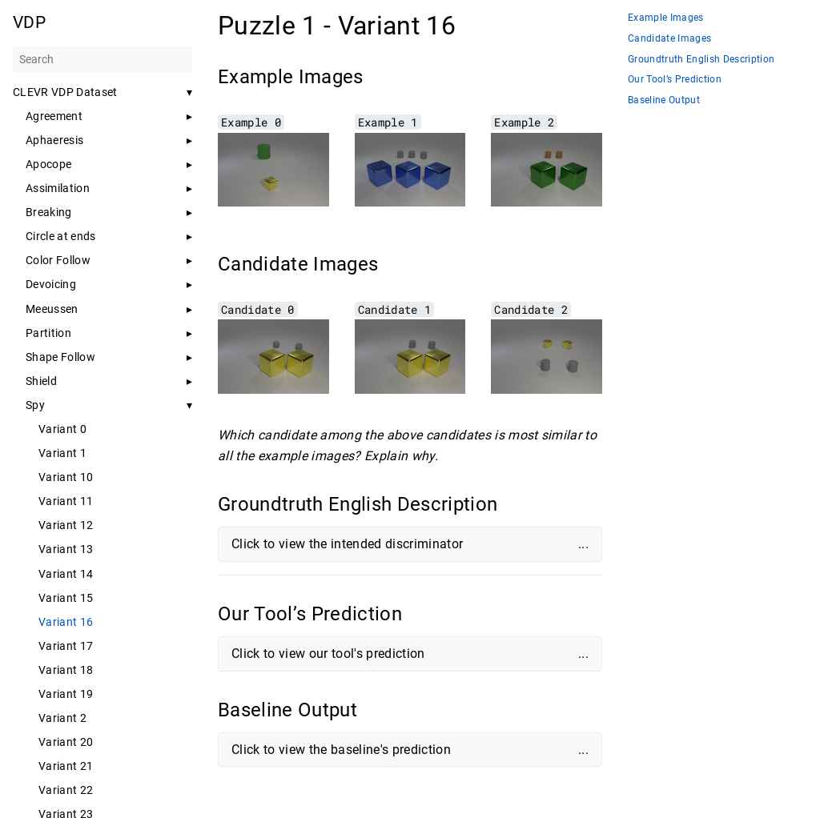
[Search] (102, 59)
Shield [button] (41, 381)
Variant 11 (65, 501)
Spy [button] (35, 405)
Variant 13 (65, 549)
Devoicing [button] (51, 284)
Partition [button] (48, 333)
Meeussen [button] (52, 309)
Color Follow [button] (58, 260)
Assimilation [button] (58, 188)
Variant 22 (65, 790)
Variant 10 (65, 477)
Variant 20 (65, 742)
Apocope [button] (48, 164)
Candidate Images (669, 39)
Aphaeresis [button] (54, 140)
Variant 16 (65, 622)
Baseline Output (664, 100)
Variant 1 (62, 453)
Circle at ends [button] (61, 236)
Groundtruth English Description (701, 59)
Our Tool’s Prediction (675, 79)
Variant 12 (65, 525)
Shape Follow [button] (60, 357)
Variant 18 (65, 670)
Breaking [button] (49, 212)
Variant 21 (65, 766)
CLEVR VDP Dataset (65, 92)
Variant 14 (65, 573)
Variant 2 (62, 718)
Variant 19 (65, 694)
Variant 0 (62, 429)
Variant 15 (65, 597)
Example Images (666, 18)
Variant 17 (65, 646)
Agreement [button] (54, 116)
